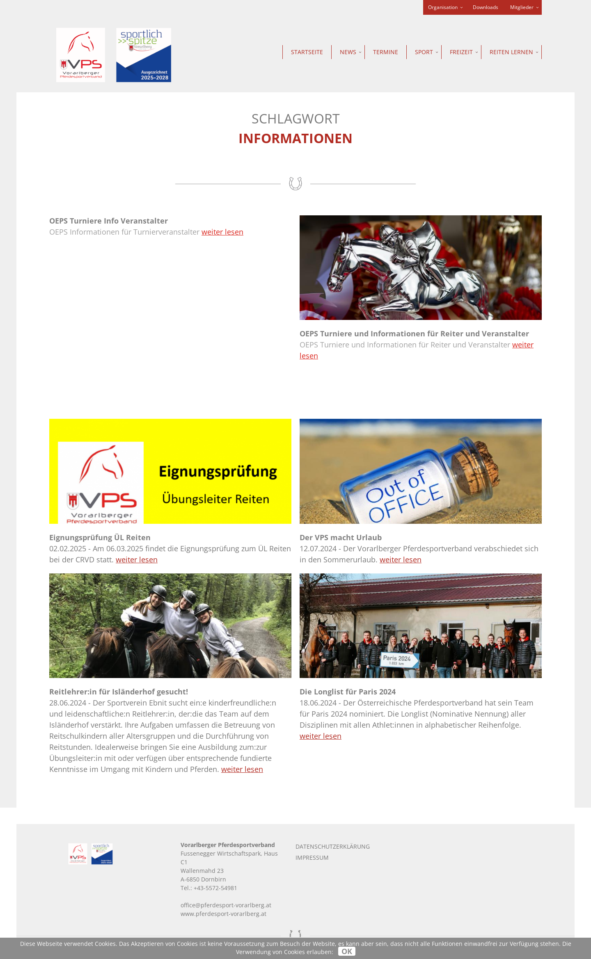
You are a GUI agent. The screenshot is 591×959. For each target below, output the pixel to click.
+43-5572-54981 (215, 888)
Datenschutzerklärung (333, 846)
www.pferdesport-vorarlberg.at (223, 914)
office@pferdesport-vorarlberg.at (226, 905)
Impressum (312, 857)
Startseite (307, 52)
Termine (385, 52)
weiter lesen (222, 232)
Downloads (485, 7)
